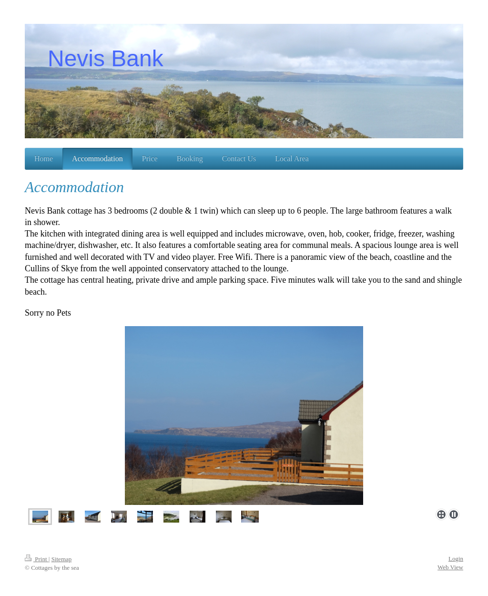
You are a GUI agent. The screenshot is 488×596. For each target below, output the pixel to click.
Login (455, 558)
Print (37, 559)
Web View (450, 567)
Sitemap (61, 559)
